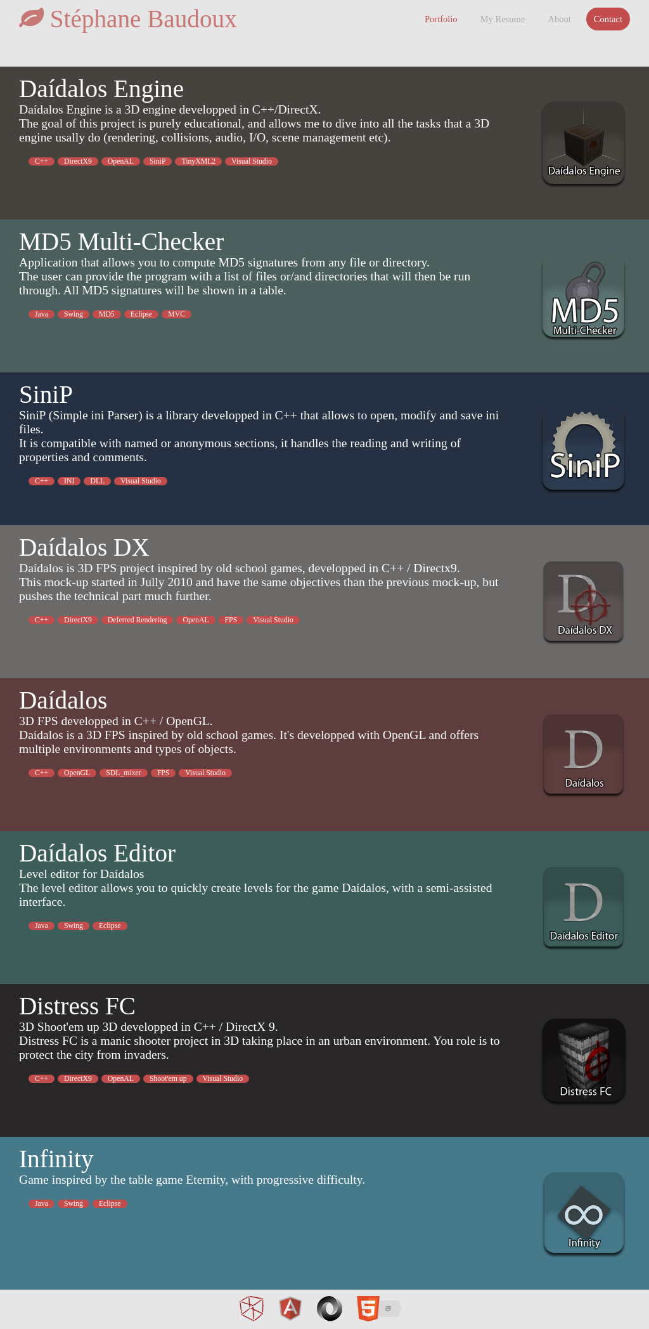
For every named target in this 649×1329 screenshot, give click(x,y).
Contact (608, 19)
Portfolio (441, 19)
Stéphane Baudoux (128, 18)
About (559, 19)
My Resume (502, 19)
